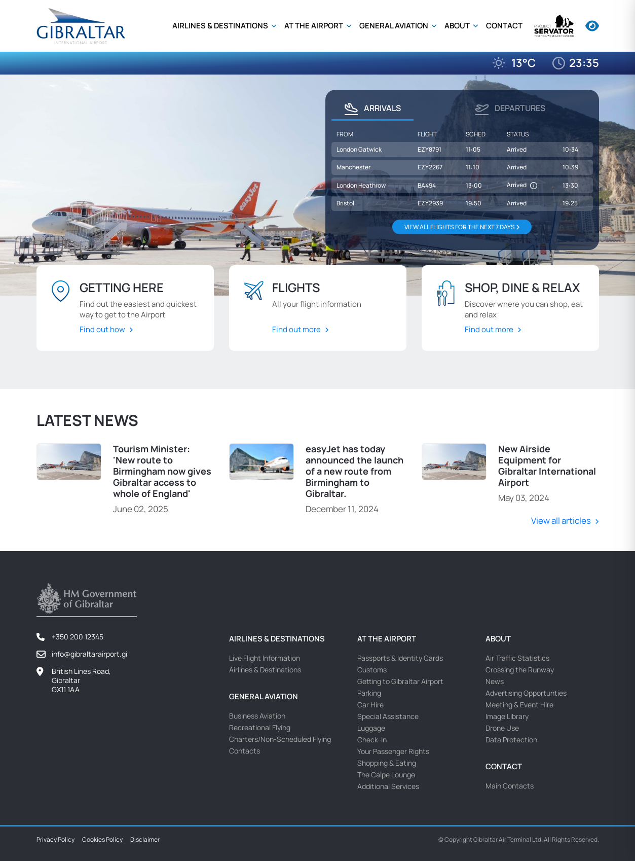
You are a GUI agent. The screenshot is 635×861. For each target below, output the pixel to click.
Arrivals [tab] (372, 109)
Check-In (372, 738)
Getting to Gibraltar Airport (400, 680)
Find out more (296, 329)
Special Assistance (388, 715)
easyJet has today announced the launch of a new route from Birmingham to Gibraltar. (354, 470)
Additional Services (388, 785)
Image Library (507, 715)
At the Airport (314, 25)
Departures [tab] (510, 109)
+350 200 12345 (77, 635)
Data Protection (511, 738)
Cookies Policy (102, 839)
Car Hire (370, 703)
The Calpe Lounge (386, 773)
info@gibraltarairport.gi (89, 653)
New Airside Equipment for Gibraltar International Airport (547, 465)
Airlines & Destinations (221, 25)
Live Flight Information (264, 657)
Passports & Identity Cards (400, 657)
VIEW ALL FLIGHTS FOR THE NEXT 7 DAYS (462, 227)
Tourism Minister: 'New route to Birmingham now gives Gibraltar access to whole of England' (162, 470)
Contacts (244, 750)
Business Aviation (257, 715)
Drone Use (502, 727)
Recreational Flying (259, 726)
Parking (369, 692)
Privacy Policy (55, 839)
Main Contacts (509, 785)
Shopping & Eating (386, 762)
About (457, 25)
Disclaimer (145, 839)
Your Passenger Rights (393, 750)
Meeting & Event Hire (519, 703)
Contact (504, 25)
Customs (372, 668)
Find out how (102, 329)
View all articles (561, 520)
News (494, 680)
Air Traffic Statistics (517, 657)
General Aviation (394, 25)
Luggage (371, 727)
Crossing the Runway (519, 668)
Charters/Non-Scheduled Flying (280, 738)
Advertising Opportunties (526, 692)
